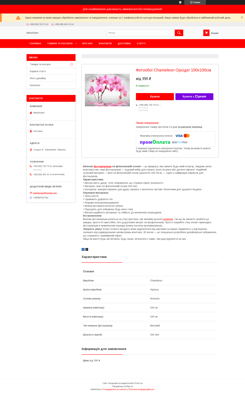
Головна (35, 43)
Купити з (194, 96)
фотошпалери (102, 166)
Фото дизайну (38, 78)
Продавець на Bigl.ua (122, 386)
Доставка (124, 43)
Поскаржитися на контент (115, 389)
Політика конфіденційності (141, 389)
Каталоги (35, 85)
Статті (141, 43)
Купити (155, 96)
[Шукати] (179, 33)
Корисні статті (38, 71)
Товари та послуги (59, 43)
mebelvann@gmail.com (45, 193)
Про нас (87, 43)
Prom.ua (139, 383)
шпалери (168, 219)
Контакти (105, 43)
